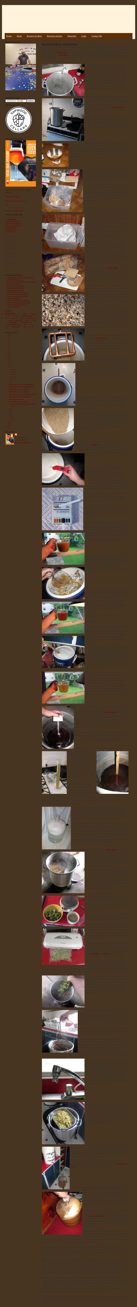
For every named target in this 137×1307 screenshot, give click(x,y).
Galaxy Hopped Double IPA (15, 290)
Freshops (106, 953)
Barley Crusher (112, 268)
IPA (6, 318)
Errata (7, 205)
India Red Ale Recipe (13, 298)
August (11, 379)
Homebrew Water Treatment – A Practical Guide (21, 281)
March (11, 416)
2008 (9, 425)
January (11, 421)
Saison (13, 318)
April (11, 413)
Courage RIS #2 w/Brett (12, 221)
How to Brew (63, 55)
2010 (9, 367)
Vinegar (7, 328)
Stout (15, 316)
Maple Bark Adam (10, 229)
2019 (9, 345)
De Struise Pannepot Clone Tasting (19, 389)
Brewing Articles (54, 36)
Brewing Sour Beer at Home (15, 279)
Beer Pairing (31, 326)
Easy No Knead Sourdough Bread (17, 296)
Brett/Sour (10, 313)
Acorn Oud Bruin (10, 219)
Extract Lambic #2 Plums (13, 225)
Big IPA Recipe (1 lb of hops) (15, 286)
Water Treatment (111, 712)
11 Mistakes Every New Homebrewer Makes (20, 277)
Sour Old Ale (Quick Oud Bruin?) (19, 391)
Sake (24, 326)
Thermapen (94, 444)
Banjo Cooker (111, 850)
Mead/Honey (13, 322)
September (12, 377)
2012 (9, 362)
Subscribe (71, 36)
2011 (9, 364)
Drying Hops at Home (14, 306)
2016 (9, 352)
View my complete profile (22, 442)
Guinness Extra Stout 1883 (13, 223)
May (10, 411)
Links (83, 36)
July (10, 382)
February (12, 418)
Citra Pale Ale (61, 52)
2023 (9, 337)
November (12, 372)
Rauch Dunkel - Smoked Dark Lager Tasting (22, 394)
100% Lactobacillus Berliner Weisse (17, 294)
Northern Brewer (101, 338)
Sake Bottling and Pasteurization (18, 401)
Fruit (24, 314)
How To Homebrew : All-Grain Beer (18, 300)
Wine (34, 320)
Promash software (117, 107)
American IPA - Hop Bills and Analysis (19, 302)
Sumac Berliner (10, 231)
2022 (9, 340)
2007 (9, 428)
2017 (9, 350)
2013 (9, 360)
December (12, 369)
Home (9, 36)
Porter (27, 320)
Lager (10, 320)
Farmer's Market (16, 326)
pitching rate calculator (97, 1216)
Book (19, 36)
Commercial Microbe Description (15, 201)
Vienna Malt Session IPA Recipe (16, 292)
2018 (9, 347)
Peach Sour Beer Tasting (16, 399)
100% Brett (18, 320)
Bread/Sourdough (27, 322)
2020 (9, 342)
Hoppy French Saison (13, 283)
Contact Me (96, 36)
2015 (9, 355)
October (12, 374)
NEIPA (21, 318)
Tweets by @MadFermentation (14, 210)
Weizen (7, 326)
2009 (9, 423)
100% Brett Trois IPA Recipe (15, 288)
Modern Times (27, 316)
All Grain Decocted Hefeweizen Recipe (20, 386)
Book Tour (8, 192)
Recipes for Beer (34, 36)
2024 (9, 335)
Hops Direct (95, 953)
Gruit (31, 324)
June (10, 408)
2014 (9, 357)
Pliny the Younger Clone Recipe (17, 304)
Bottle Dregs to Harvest (12, 196)
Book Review (31, 318)
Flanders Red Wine (11, 227)
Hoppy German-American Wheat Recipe (21, 384)
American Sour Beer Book (13, 324)
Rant (25, 324)
